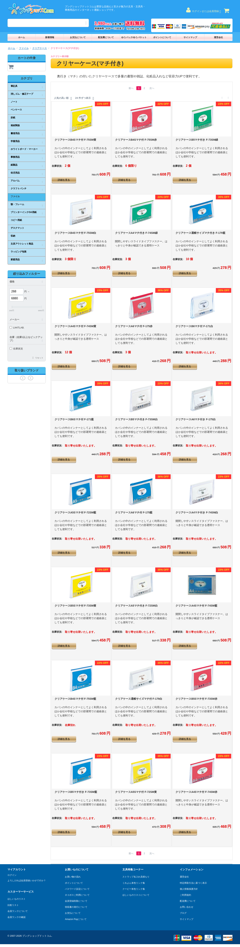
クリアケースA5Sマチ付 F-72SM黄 (136, 791)
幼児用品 (15, 172)
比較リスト (13, 905)
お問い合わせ (186, 907)
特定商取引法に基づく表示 (193, 883)
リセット (39, 357)
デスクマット (17, 228)
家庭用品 (15, 259)
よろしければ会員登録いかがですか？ (27, 880)
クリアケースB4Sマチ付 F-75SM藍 (75, 698)
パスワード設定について (77, 889)
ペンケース (16, 109)
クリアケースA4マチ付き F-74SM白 (197, 512)
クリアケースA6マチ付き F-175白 (196, 419)
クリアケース (39, 48)
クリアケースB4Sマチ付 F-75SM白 (75, 232)
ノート (14, 101)
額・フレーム (17, 204)
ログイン (12, 875)
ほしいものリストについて (135, 895)
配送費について (106, 37)
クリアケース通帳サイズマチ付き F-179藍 (200, 232)
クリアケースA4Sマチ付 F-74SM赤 (196, 791)
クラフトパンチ (18, 188)
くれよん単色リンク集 (133, 883)
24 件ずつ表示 (84, 98)
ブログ (183, 913)
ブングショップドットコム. (37, 935)
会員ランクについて (18, 911)
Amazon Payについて (76, 919)
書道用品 (15, 133)
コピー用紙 (16, 220)
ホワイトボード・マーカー (24, 149)
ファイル (24, 48)
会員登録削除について (76, 901)
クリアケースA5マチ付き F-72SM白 (136, 605)
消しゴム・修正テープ (22, 94)
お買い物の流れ (73, 876)
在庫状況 (16, 348)
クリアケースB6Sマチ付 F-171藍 (74, 419)
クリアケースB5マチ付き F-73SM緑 (197, 139)
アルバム (15, 180)
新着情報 (49, 37)
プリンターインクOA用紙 (24, 212)
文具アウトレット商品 (22, 243)
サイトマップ (190, 37)
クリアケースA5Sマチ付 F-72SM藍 (75, 512)
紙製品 (14, 165)
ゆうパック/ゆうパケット (134, 37)
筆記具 (14, 86)
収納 (13, 236)
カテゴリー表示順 (60, 56)
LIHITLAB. (17, 327)
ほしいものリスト (17, 899)
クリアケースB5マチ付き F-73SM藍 (76, 791)
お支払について (78, 37)
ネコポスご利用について (77, 895)
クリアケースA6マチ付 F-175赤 (134, 326)
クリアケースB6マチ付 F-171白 (194, 326)
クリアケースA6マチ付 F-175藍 (134, 512)
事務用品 (15, 157)
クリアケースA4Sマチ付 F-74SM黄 (75, 326)
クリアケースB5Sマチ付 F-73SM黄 (75, 605)
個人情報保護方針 (189, 889)
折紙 (13, 117)
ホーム (21, 37)
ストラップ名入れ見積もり (135, 876)
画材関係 (15, 125)
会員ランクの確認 (17, 917)
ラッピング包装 (18, 251)
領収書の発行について (76, 907)
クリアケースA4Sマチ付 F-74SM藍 (196, 605)
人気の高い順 (63, 98)
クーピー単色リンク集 (133, 889)
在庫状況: (57, 165)
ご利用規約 (185, 895)
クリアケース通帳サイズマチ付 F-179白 (138, 698)
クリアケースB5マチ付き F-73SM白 (136, 419)
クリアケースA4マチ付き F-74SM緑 (136, 232)
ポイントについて (162, 37)
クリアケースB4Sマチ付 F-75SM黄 (75, 139)
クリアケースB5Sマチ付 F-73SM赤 (196, 698)
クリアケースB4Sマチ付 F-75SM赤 (136, 139)
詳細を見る (64, 180)
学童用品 (15, 141)
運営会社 (218, 37)
